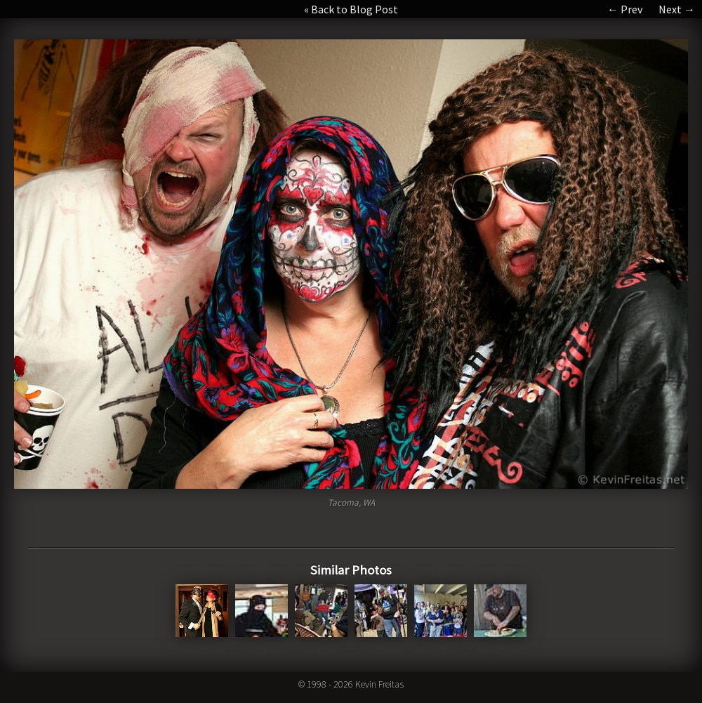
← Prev (624, 9)
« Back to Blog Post (351, 9)
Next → (676, 9)
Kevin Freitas (379, 684)
